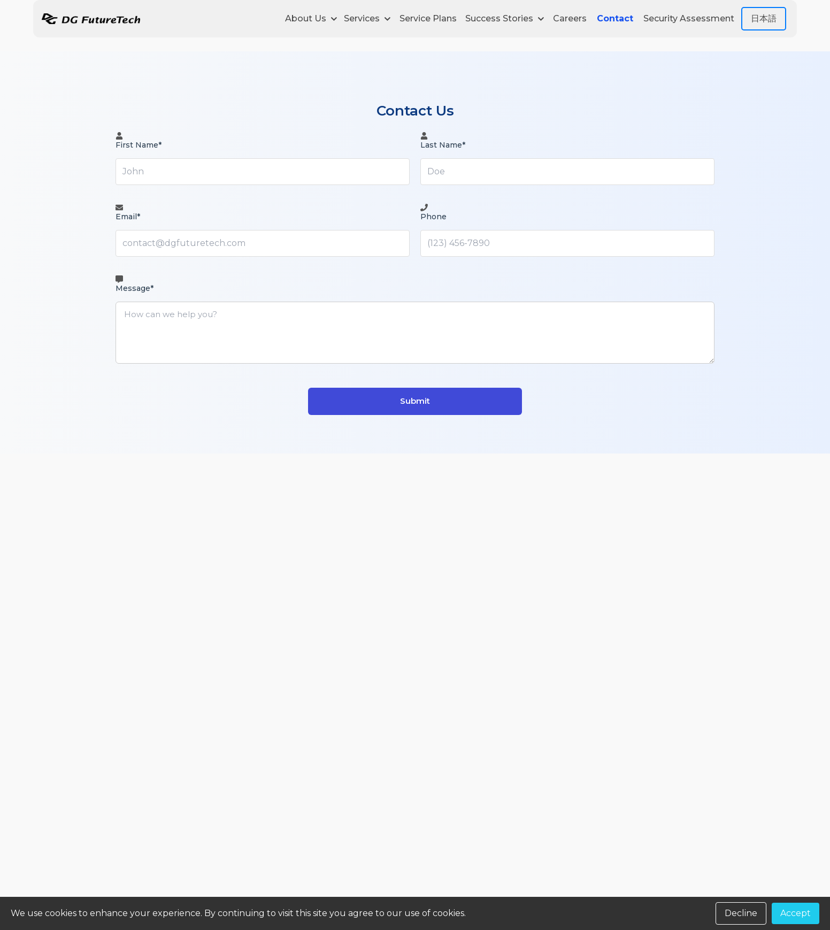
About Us (311, 18)
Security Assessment (688, 18)
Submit (415, 401)
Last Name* (442, 141)
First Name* (139, 141)
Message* (134, 284)
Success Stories (504, 18)
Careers (570, 18)
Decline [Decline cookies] (741, 913)
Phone (433, 212)
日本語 (764, 18)
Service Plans (428, 18)
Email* (128, 212)
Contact (615, 18)
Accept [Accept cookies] (795, 913)
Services (367, 18)
